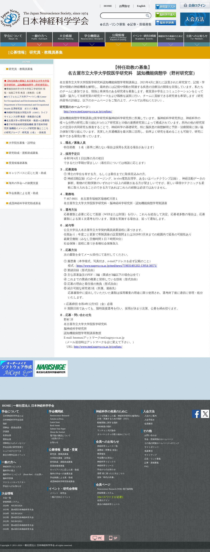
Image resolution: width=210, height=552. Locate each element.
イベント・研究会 (58, 493)
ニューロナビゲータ (12, 451)
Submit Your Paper (58, 429)
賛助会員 (7, 439)
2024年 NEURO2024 (12, 513)
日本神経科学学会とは (13, 416)
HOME (108, 6)
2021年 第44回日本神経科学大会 (18, 525)
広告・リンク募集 (152, 459)
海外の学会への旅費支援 (23, 183)
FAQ (146, 466)
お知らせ (54, 442)
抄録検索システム (11, 502)
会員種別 (148, 423)
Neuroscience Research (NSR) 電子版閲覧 (115, 489)
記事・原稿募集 (151, 463)
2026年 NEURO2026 (12, 506)
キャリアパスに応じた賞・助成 (27, 173)
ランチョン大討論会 (106, 430)
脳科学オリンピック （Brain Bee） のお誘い (23, 474)
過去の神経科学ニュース (108, 504)
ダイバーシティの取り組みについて (113, 434)
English (141, 6)
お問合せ (124, 6)
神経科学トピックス (12, 466)
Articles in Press (57, 419)
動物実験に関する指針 (107, 422)
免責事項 (148, 451)
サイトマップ (150, 455)
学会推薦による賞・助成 (23, 193)
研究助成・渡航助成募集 (23, 153)
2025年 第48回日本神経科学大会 (18, 509)
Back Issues (55, 425)
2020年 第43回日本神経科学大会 (18, 529)
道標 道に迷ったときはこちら (110, 473)
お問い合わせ (150, 435)
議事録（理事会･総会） (108, 450)
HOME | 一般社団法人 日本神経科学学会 (28, 405)
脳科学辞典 (8, 478)
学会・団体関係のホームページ (158, 439)
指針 (5, 423)
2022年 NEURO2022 (12, 521)
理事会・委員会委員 (12, 427)
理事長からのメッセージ (14, 443)
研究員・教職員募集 (21, 69)
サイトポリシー (151, 447)
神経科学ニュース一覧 (107, 446)
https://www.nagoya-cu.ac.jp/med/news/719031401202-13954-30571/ (116, 265)
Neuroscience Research (59, 415)
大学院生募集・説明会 (22, 142)
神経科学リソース (105, 465)
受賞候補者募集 (18, 163)
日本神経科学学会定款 (13, 420)
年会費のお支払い (105, 458)
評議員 (6, 431)
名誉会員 (7, 435)
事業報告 (101, 454)
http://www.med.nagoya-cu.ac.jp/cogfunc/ (88, 111)
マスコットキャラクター (14, 482)
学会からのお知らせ (12, 486)
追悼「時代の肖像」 (106, 477)
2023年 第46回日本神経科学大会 (18, 517)
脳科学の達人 (9, 470)
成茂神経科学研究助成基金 (25, 203)
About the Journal (57, 432)
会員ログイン (103, 500)
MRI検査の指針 (104, 426)
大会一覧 (7, 498)
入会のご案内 (150, 416)
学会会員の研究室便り (13, 447)
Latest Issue (55, 422)
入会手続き (149, 420)
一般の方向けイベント (60, 497)
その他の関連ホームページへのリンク (161, 443)
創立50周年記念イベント (14, 455)
